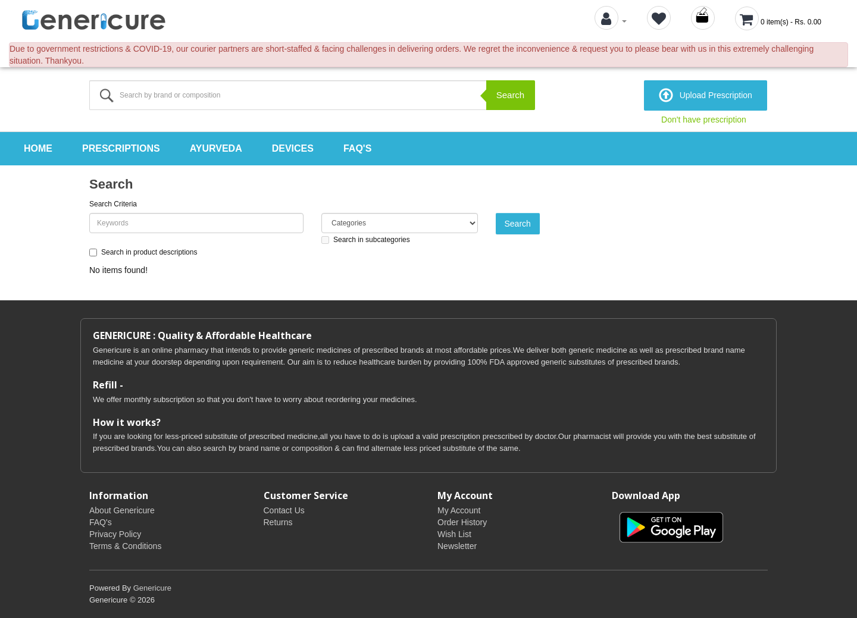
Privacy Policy (115, 534)
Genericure (152, 588)
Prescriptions (121, 148)
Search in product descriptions (143, 252)
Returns (278, 522)
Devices (293, 148)
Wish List (454, 534)
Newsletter (457, 546)
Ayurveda (216, 148)
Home (38, 148)
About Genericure (122, 510)
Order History (462, 522)
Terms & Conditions (125, 546)
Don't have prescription (703, 119)
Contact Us (284, 510)
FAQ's (357, 148)
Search (510, 95)
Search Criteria (113, 204)
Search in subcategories (365, 240)
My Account (458, 510)
